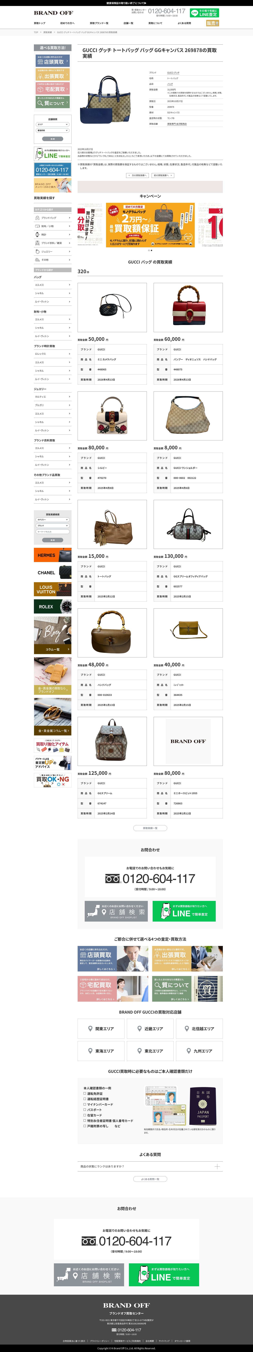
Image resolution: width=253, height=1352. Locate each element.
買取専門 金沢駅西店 (177, 123)
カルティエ (40, 396)
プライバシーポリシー (99, 1340)
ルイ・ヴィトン (42, 301)
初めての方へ (67, 23)
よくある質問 (184, 23)
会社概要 (150, 1340)
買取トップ (39, 23)
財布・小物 (40, 312)
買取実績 (47, 32)
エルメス (39, 284)
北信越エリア (203, 1028)
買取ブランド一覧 (99, 23)
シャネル (39, 293)
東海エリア (104, 1051)
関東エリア (104, 1028)
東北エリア (154, 1051)
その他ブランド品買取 (47, 475)
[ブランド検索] (53, 525)
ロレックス (40, 353)
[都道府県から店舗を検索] (53, 130)
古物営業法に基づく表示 (74, 1340)
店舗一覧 (128, 23)
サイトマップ (164, 1340)
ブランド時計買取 (44, 346)
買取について (155, 23)
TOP (36, 32)
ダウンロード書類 (182, 1340)
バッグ (37, 277)
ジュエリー (40, 389)
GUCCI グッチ (173, 72)
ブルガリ (39, 405)
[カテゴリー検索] (53, 519)
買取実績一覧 (150, 828)
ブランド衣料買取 (44, 440)
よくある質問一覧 (150, 1179)
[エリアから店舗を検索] (53, 124)
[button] (149, 250)
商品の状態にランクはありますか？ (102, 1166)
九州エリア (203, 1051)
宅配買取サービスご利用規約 (127, 1340)
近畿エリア (154, 1028)
